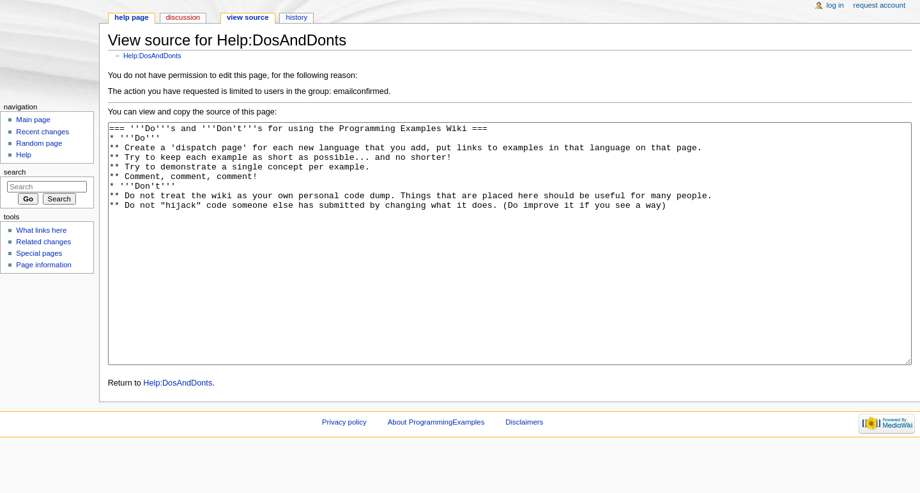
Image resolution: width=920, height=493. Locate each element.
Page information (44, 265)
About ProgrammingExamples (436, 470)
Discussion (183, 17)
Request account (880, 5)
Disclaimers (524, 470)
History (297, 17)
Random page (39, 143)
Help (23, 155)
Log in (835, 5)
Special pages (39, 253)
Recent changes (42, 132)
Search (15, 172)
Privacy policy (344, 470)
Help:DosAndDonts (152, 55)
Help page (131, 17)
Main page (33, 119)
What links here (41, 230)
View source (248, 17)
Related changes (43, 242)
